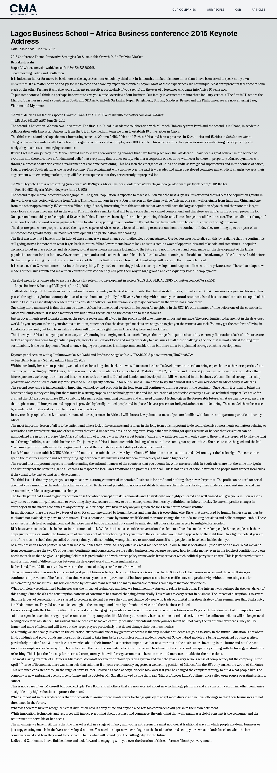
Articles (258, 9)
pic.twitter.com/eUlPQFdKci (207, 184)
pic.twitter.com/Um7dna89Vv (172, 355)
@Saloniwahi (177, 184)
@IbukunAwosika (63, 355)
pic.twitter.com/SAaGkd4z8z (144, 115)
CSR (238, 9)
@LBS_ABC (144, 280)
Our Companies (184, 9)
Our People (216, 9)
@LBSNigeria (92, 184)
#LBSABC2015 (163, 280)
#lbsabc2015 (114, 115)
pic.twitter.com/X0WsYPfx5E (194, 280)
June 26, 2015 (56, 121)
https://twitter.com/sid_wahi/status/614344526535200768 (53, 68)
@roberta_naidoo (154, 184)
